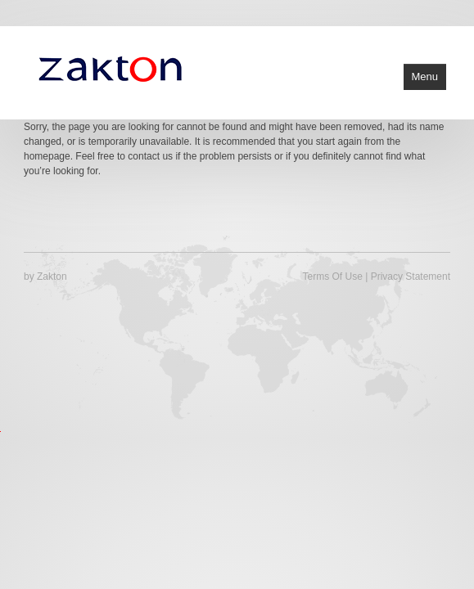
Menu (425, 76)
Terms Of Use (333, 276)
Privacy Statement (410, 276)
